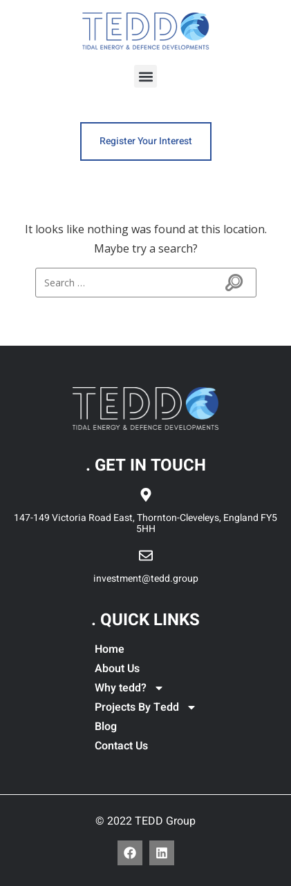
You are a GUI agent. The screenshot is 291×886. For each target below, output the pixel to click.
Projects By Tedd (146, 707)
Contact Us (121, 746)
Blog (106, 727)
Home (109, 649)
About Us (117, 669)
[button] (145, 76)
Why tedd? (130, 688)
